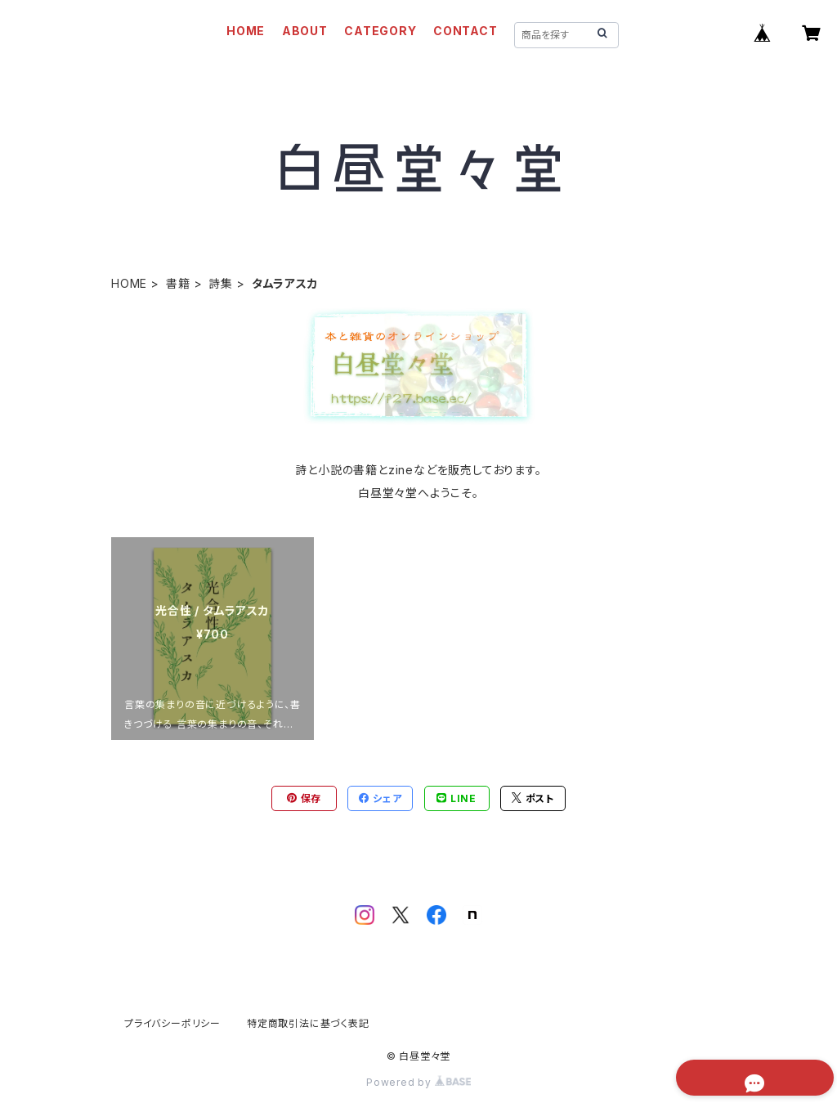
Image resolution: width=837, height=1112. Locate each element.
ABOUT (305, 31)
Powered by (418, 1082)
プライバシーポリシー (172, 1023)
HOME (245, 31)
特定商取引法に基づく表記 (308, 1023)
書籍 (178, 283)
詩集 (220, 283)
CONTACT (465, 31)
